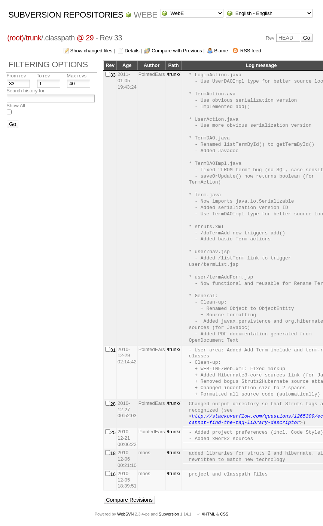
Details (132, 50)
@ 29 (85, 38)
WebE (145, 14)
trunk (34, 38)
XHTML (208, 514)
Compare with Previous (177, 50)
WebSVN (125, 514)
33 (113, 75)
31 (113, 350)
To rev (43, 76)
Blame (221, 50)
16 (113, 474)
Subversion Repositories (65, 14)
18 (113, 453)
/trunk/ (173, 74)
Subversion (169, 514)
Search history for (25, 90)
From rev (16, 76)
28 (113, 404)
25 (113, 432)
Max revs (76, 76)
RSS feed (250, 50)
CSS (224, 514)
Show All (15, 105)
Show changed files (91, 50)
